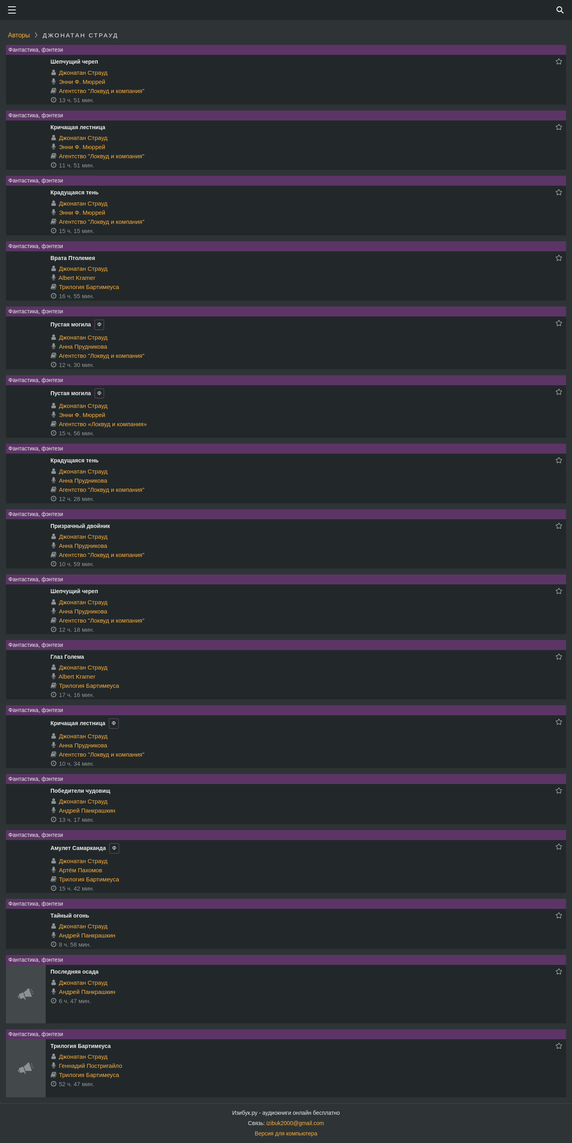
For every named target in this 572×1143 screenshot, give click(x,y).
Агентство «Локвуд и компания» (103, 424)
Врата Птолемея (72, 258)
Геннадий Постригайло (90, 1065)
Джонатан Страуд (83, 72)
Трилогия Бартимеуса (89, 286)
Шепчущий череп (74, 61)
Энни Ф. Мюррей (82, 81)
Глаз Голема (67, 657)
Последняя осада (74, 971)
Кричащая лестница (77, 127)
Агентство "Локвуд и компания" (101, 90)
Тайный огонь (69, 915)
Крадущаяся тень (74, 192)
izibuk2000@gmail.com (295, 1123)
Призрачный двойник (80, 526)
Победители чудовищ (80, 791)
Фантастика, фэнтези (35, 50)
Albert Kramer (76, 277)
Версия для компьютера (286, 1133)
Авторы (19, 35)
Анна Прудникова (83, 346)
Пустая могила (70, 324)
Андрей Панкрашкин (87, 810)
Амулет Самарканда (78, 848)
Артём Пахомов (80, 870)
